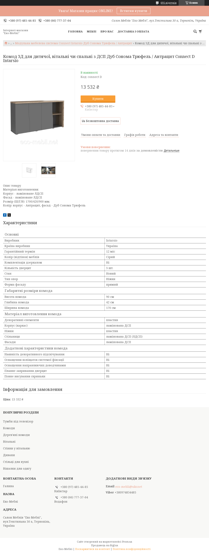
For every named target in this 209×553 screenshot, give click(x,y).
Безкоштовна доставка (102, 121)
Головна (75, 31)
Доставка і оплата (133, 31)
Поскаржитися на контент (92, 549)
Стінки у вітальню (16, 448)
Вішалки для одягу (17, 468)
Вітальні (9, 441)
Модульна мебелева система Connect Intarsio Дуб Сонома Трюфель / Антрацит (73, 43)
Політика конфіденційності (132, 549)
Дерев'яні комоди (16, 435)
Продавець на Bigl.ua (104, 545)
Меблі (91, 31)
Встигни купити (133, 11)
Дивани (9, 455)
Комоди (9, 428)
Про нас (106, 31)
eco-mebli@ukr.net (128, 487)
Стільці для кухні (16, 462)
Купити (97, 99)
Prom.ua (127, 541)
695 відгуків (169, 2)
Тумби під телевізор (18, 421)
